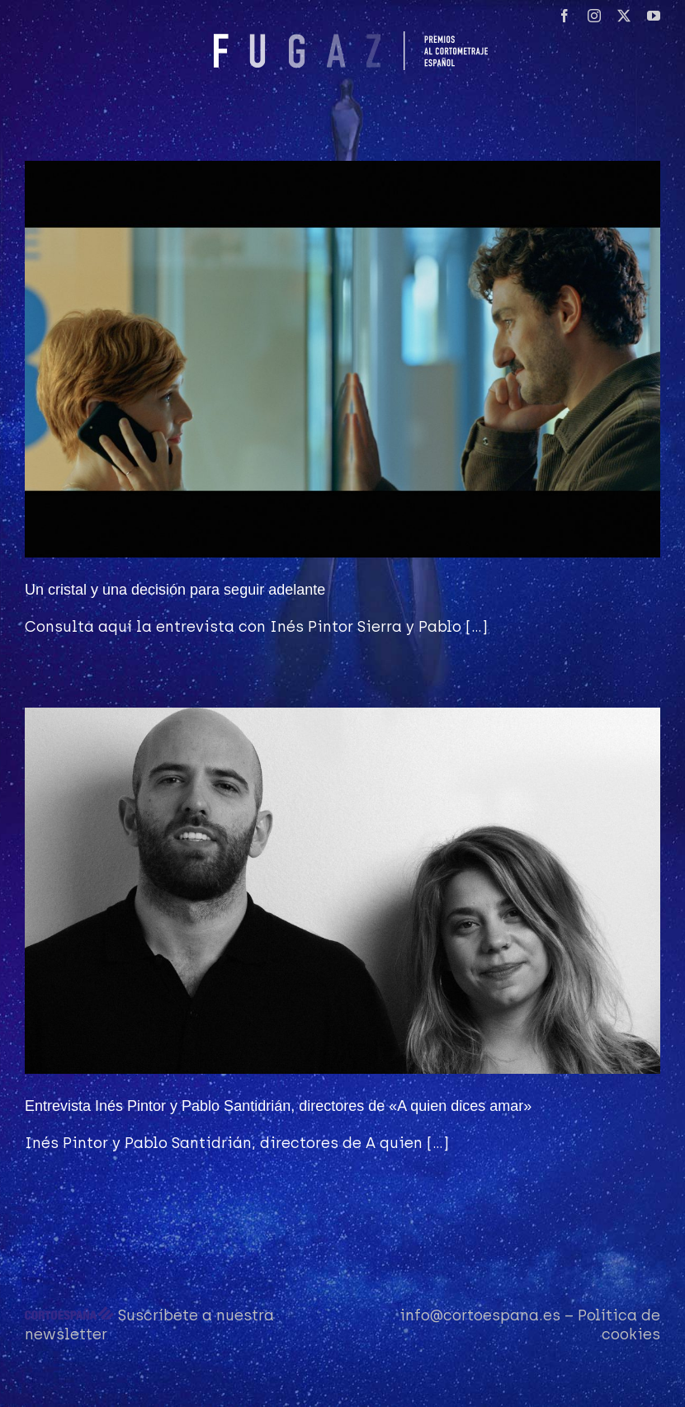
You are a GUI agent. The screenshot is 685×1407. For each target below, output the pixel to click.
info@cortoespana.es (479, 1315)
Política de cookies (619, 1324)
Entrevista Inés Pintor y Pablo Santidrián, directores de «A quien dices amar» (278, 1106)
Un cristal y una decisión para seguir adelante (175, 589)
